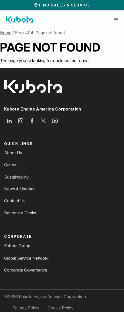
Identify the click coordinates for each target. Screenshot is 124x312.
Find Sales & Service (64, 5)
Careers (11, 164)
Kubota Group (17, 245)
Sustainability (16, 177)
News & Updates (19, 188)
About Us (13, 152)
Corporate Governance (25, 270)
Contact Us (14, 200)
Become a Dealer (20, 212)
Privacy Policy (25, 307)
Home (5, 32)
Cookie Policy (61, 307)
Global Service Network (26, 258)
